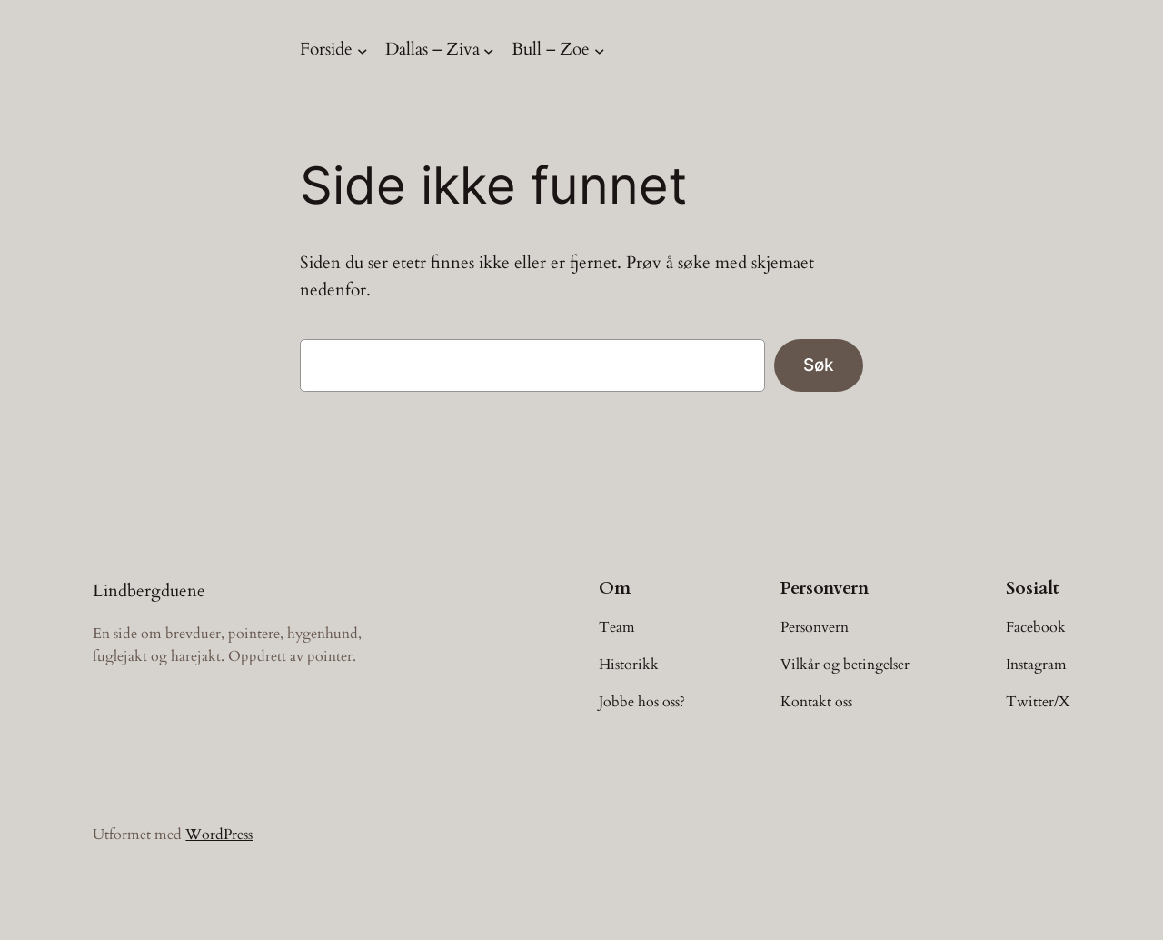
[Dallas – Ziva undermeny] (488, 50)
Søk (818, 364)
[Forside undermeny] (362, 50)
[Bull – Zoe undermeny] (599, 50)
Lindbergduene (149, 591)
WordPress (219, 835)
